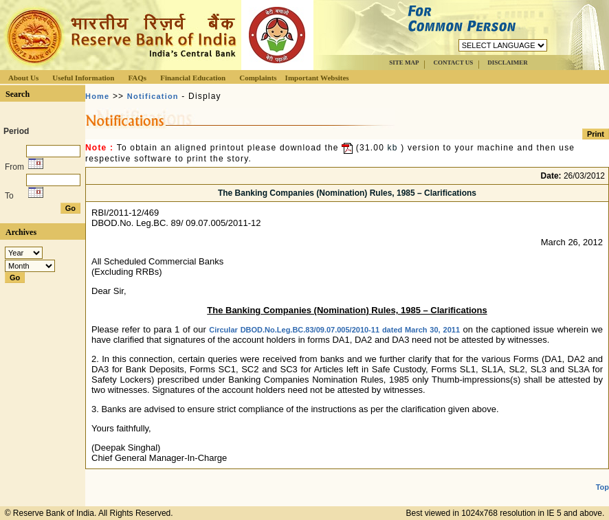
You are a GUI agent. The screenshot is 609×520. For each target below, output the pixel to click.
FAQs (137, 78)
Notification (153, 96)
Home (97, 96)
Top (602, 487)
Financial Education (192, 78)
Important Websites (317, 78)
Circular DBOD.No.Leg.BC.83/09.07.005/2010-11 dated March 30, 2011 (334, 330)
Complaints (257, 78)
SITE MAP (404, 62)
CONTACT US (453, 62)
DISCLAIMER (507, 62)
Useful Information (83, 78)
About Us (23, 78)
